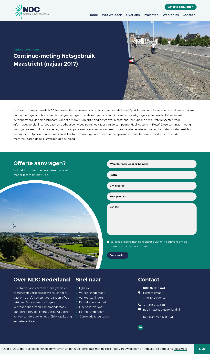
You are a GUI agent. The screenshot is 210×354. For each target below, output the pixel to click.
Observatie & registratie (94, 317)
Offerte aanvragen (180, 6)
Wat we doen (112, 15)
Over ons (133, 15)
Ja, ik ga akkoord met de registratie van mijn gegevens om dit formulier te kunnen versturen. (149, 244)
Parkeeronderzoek (91, 312)
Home (93, 15)
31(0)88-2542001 (154, 305)
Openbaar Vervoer (91, 307)
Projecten (151, 15)
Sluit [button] (202, 348)
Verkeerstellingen (91, 298)
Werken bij (171, 15)
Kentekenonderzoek (93, 303)
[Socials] (140, 327)
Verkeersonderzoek (92, 293)
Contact (189, 15)
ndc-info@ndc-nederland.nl (161, 309)
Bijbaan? (84, 288)
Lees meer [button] (180, 348)
